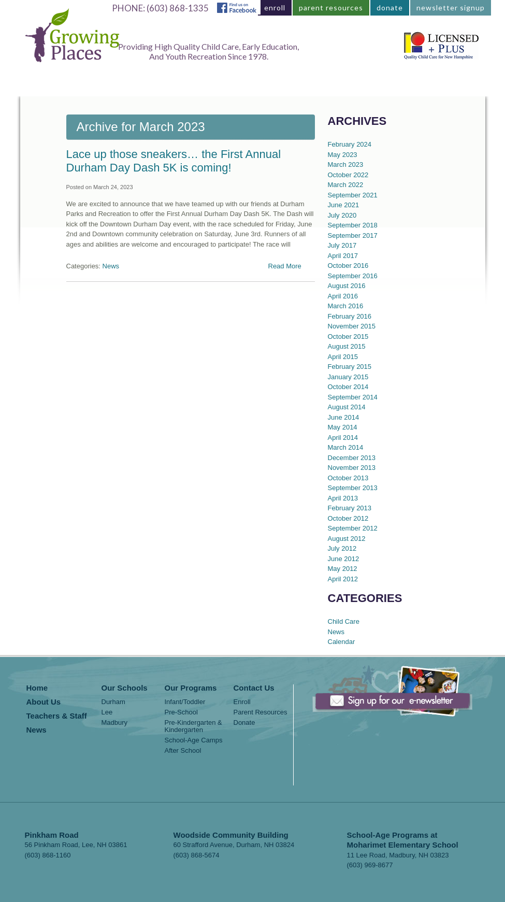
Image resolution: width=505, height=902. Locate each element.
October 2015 (348, 336)
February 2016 (350, 316)
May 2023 (342, 155)
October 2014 (348, 387)
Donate (244, 722)
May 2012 (342, 568)
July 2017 (342, 245)
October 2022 (348, 175)
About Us (246, 85)
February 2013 (350, 508)
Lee (107, 712)
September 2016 (353, 276)
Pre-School (181, 712)
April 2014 (343, 437)
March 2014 (346, 447)
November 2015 (352, 326)
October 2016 (348, 265)
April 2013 (343, 498)
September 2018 (353, 225)
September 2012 (353, 528)
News (381, 85)
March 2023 (346, 164)
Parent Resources (260, 712)
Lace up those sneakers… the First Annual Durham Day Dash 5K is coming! (173, 161)
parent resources (331, 7)
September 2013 (353, 488)
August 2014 (347, 407)
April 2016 (343, 296)
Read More (284, 266)
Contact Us (434, 85)
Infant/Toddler (185, 702)
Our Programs (180, 85)
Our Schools (125, 688)
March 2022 (346, 185)
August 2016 (347, 286)
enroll (274, 7)
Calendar (341, 642)
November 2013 (352, 467)
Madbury (115, 722)
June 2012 (343, 559)
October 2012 (348, 518)
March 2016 (346, 306)
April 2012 (343, 579)
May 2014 (342, 427)
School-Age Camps (194, 740)
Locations (112, 85)
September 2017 (353, 235)
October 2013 (348, 478)
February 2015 (350, 366)
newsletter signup (450, 7)
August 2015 (347, 346)
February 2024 (350, 144)
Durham (113, 702)
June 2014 (343, 417)
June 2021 (343, 205)
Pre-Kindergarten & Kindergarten (193, 726)
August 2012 (347, 538)
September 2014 (353, 397)
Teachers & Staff (317, 85)
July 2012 (342, 548)
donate (390, 7)
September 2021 (353, 195)
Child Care (343, 621)
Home (60, 85)
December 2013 (352, 458)
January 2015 (348, 377)
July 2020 (342, 215)
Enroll (242, 702)
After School (183, 750)
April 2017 (343, 256)
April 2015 (343, 357)
